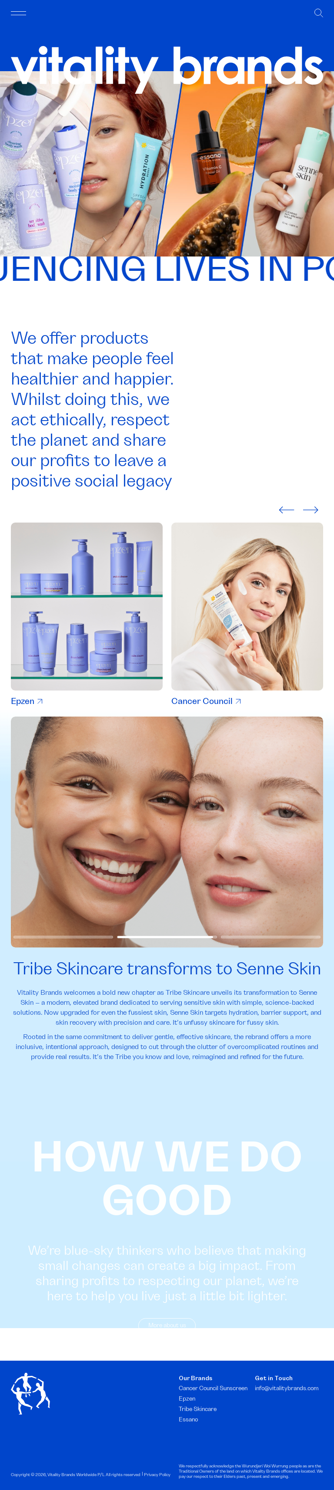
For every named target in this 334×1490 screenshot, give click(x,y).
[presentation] (286, 509)
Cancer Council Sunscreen (213, 1388)
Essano (188, 1420)
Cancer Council (206, 701)
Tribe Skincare (198, 1409)
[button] (63, 957)
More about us (167, 1345)
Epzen (27, 701)
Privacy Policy (157, 1475)
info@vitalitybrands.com (287, 1388)
